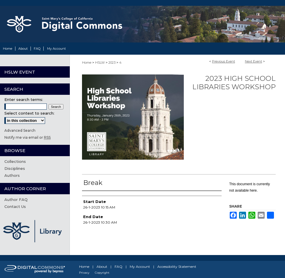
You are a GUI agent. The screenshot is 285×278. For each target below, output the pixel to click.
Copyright (102, 273)
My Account (140, 266)
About (102, 266)
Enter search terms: (23, 99)
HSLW (100, 62)
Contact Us (15, 206)
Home (86, 62)
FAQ (118, 266)
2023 (112, 62)
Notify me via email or (27, 137)
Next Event (253, 61)
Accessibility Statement (176, 266)
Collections (15, 161)
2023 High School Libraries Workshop (234, 82)
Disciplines (14, 168)
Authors (12, 175)
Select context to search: (29, 113)
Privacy (84, 273)
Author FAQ (16, 199)
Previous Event (223, 61)
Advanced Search (19, 130)
